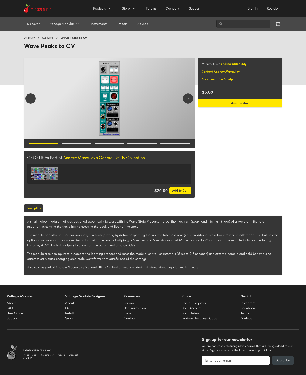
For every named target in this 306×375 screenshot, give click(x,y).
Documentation (135, 308)
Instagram (248, 303)
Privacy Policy (30, 354)
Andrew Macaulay (233, 64)
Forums (151, 8)
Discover (33, 24)
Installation (73, 313)
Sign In (253, 8)
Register (273, 8)
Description (33, 208)
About (11, 303)
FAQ (10, 308)
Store (129, 8)
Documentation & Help (217, 79)
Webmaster (47, 354)
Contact (130, 318)
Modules (47, 37)
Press (127, 313)
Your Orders (190, 313)
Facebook (248, 308)
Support (194, 8)
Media (61, 354)
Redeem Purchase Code (199, 318)
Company (173, 8)
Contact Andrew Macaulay (221, 71)
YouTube (246, 318)
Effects (122, 24)
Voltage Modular (65, 24)
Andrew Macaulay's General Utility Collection (104, 157)
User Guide (15, 313)
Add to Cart (180, 190)
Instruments (99, 24)
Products (102, 8)
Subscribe (283, 360)
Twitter (246, 313)
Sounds (142, 24)
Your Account (191, 308)
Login (186, 303)
